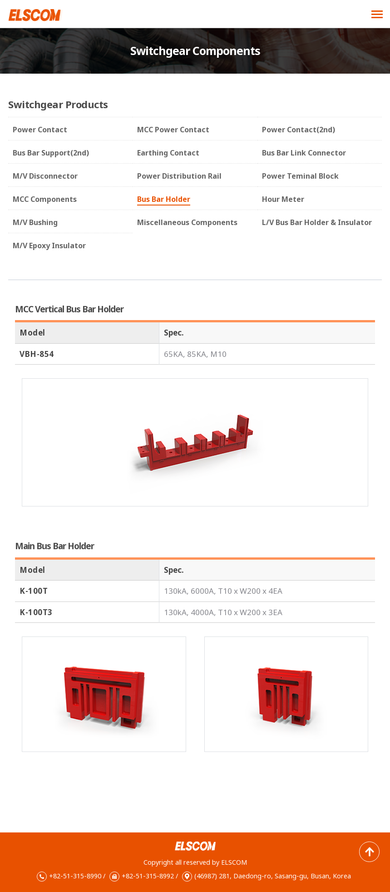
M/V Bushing (35, 222)
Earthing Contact (168, 153)
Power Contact (40, 130)
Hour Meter (283, 199)
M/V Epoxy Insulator (49, 246)
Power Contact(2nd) (298, 130)
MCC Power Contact (173, 130)
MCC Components (45, 199)
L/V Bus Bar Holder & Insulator (317, 222)
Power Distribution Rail (179, 176)
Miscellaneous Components (187, 222)
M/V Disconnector (45, 176)
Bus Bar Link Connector (304, 153)
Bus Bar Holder (163, 199)
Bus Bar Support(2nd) (51, 153)
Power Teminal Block (300, 176)
